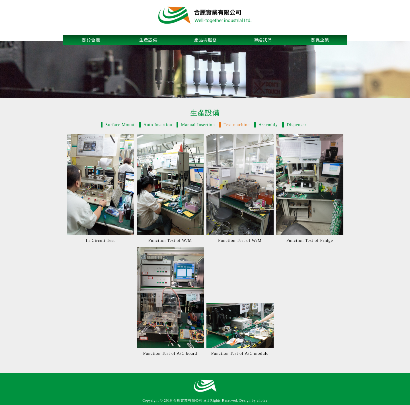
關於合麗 (91, 40)
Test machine (237, 124)
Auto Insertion (158, 124)
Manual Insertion (198, 124)
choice (262, 400)
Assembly (268, 124)
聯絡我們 (263, 40)
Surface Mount (120, 124)
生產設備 (148, 40)
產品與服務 (205, 40)
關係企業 (320, 40)
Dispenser (296, 124)
